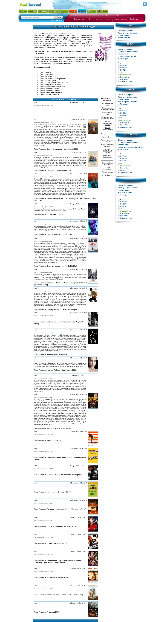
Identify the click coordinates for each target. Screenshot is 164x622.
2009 (35, 394)
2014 (35, 288)
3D (132, 72)
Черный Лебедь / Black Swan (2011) (61, 370)
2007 (35, 448)
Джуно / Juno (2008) (55, 440)
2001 (35, 551)
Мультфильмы (131, 135)
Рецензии (110, 16)
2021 (35, 119)
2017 (35, 221)
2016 (35, 238)
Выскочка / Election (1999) (57, 578)
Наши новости (120, 19)
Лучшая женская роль (107, 113)
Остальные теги (126, 82)
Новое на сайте (124, 38)
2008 (35, 431)
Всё (131, 25)
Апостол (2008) (53, 612)
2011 (35, 358)
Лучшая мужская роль (107, 104)
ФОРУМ (82, 11)
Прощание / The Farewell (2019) (60, 171)
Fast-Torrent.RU (33, 4)
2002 (35, 534)
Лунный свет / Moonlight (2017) (60, 235)
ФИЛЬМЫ (32, 11)
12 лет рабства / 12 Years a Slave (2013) (63, 310)
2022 (35, 102)
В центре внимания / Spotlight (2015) (62, 266)
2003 (35, 517)
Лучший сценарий (107, 160)
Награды (55, 27)
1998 (35, 603)
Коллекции (99, 16)
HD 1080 (132, 68)
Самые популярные (125, 49)
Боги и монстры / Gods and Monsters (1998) (65, 595)
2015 (35, 269)
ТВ (64, 11)
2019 (35, 174)
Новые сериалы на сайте (127, 102)
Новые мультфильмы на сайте (130, 147)
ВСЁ (22, 11)
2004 (35, 500)
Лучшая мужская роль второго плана (107, 108)
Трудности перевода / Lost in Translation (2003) (66, 509)
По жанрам (124, 59)
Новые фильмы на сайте (127, 56)
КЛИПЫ (102, 11)
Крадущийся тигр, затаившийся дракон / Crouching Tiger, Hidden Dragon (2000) (57, 561)
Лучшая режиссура (107, 134)
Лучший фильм (107, 137)
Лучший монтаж (107, 172)
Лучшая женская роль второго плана (107, 117)
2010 (35, 375)
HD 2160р (132, 65)
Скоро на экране (83, 16)
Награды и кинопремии (100, 19)
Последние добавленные (128, 51)
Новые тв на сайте (125, 192)
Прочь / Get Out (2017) (56, 214)
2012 (35, 330)
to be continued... (132, 75)
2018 (35, 204)
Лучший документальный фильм (107, 129)
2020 (35, 152)
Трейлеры (134, 19)
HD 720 (132, 70)
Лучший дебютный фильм (107, 140)
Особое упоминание (107, 168)
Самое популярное (125, 31)
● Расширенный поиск (55, 20)
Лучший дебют (107, 175)
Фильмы (131, 44)
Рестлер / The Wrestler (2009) (59, 428)
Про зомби (132, 79)
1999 (35, 586)
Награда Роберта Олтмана (107, 163)
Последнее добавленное (127, 33)
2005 (35, 483)
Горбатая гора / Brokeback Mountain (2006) (64, 475)
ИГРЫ (91, 11)
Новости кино (80, 19)
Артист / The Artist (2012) (57, 355)
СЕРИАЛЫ (43, 11)
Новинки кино (123, 35)
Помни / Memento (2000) (57, 543)
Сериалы (131, 89)
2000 (35, 569)
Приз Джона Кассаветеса (107, 156)
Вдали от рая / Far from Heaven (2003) (62, 526)
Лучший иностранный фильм (107, 150)
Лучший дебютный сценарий (107, 145)
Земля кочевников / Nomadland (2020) (62, 149)
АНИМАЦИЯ (54, 11)
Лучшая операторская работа (107, 123)
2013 (35, 313)
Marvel (132, 170)
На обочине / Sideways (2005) (59, 492)
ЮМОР (73, 11)
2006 (35, 466)
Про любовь (132, 77)
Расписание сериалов (127, 16)
